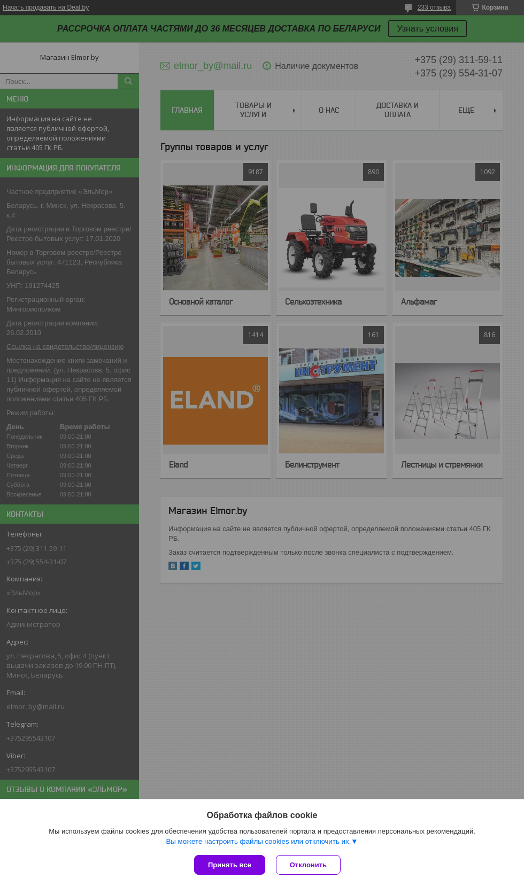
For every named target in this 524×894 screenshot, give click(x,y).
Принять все (229, 865)
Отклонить (308, 865)
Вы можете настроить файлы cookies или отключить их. (258, 841)
